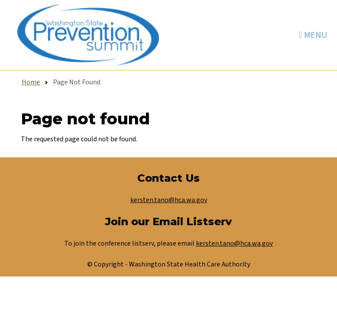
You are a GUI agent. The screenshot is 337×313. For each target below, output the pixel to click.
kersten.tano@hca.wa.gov (168, 200)
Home (31, 82)
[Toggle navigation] (313, 35)
